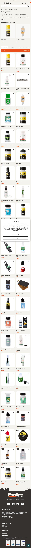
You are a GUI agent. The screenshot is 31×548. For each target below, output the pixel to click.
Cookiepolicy (15, 230)
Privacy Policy (19, 229)
